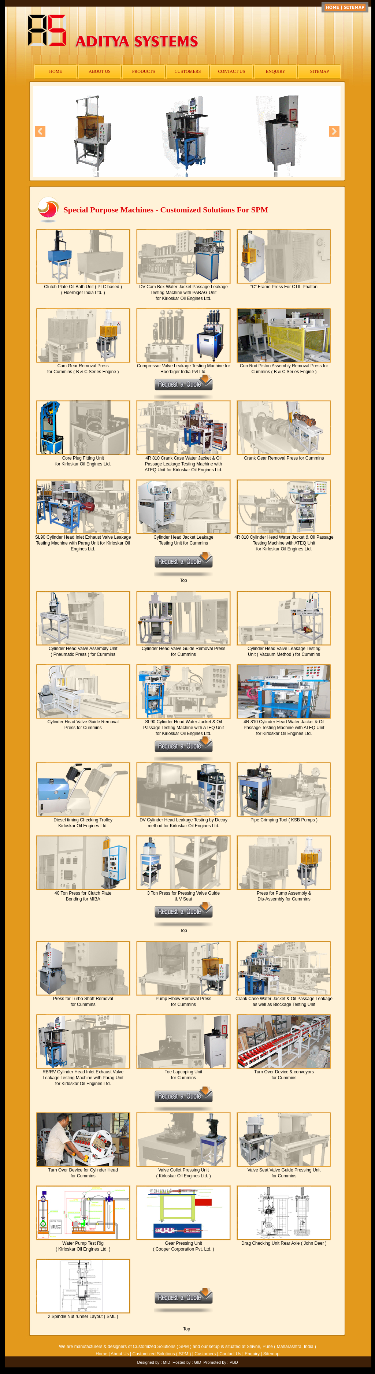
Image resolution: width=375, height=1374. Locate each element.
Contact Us (230, 1353)
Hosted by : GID (186, 1362)
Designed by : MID (153, 1362)
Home (101, 1353)
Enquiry (252, 1353)
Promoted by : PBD (220, 1362)
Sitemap (271, 1353)
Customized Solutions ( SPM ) (161, 1353)
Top (183, 580)
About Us (120, 1353)
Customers (205, 1353)
